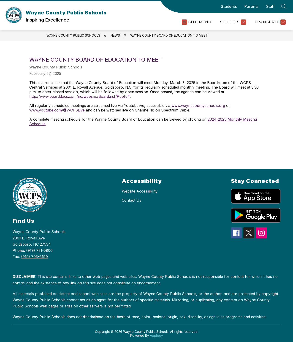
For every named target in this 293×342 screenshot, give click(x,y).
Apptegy (156, 335)
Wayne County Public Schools (73, 35)
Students (229, 6)
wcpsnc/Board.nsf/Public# (107, 96)
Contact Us (131, 200)
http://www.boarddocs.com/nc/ (56, 96)
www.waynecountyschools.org (198, 105)
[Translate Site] (269, 22)
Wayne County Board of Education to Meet (169, 35)
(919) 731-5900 (39, 250)
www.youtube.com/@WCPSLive (57, 110)
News (115, 35)
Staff (270, 6)
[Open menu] (197, 22)
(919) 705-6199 (34, 256)
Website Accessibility (139, 191)
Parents (251, 6)
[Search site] (284, 6)
